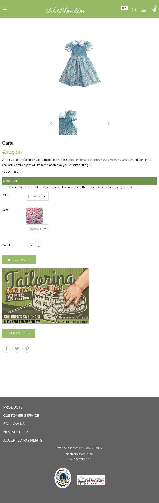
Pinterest (27, 348)
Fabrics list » (18, 333)
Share (6, 348)
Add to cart (19, 260)
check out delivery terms (115, 187)
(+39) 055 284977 (90, 448)
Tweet (17, 348)
